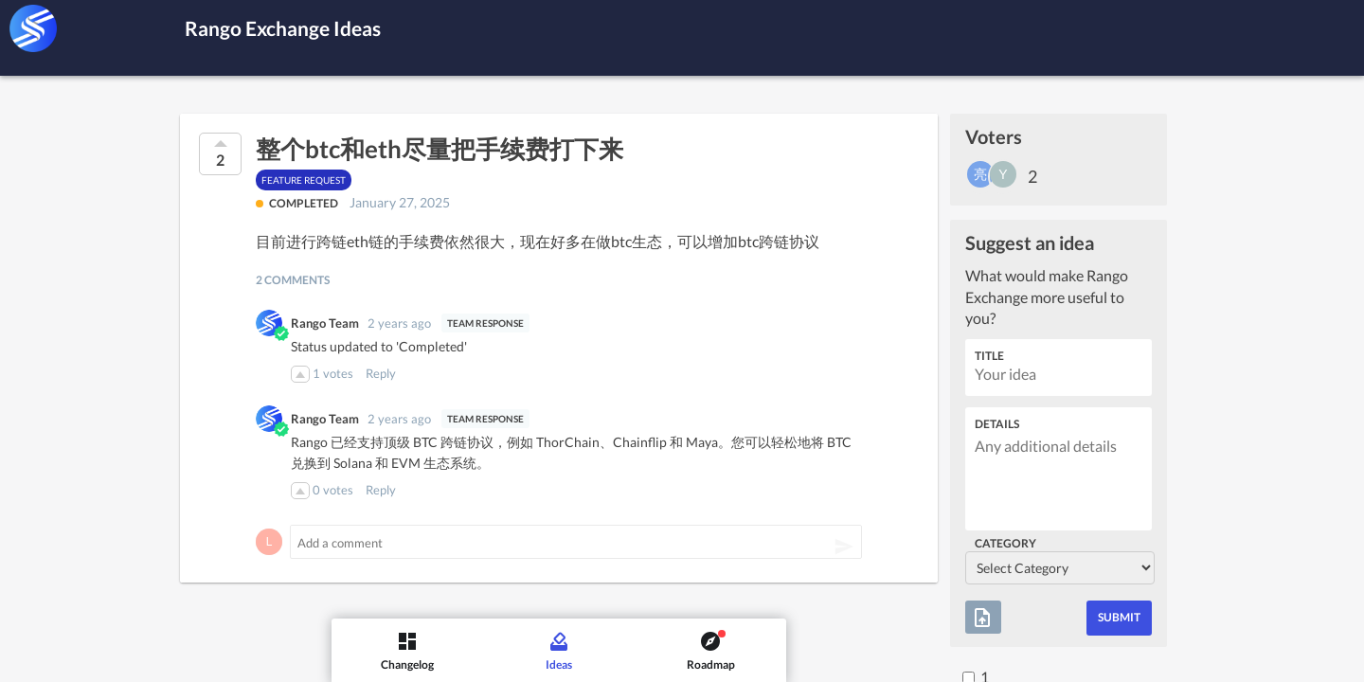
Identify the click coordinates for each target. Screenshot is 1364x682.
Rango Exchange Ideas (302, 27)
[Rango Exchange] (33, 28)
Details (997, 424)
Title (989, 356)
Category (1005, 543)
